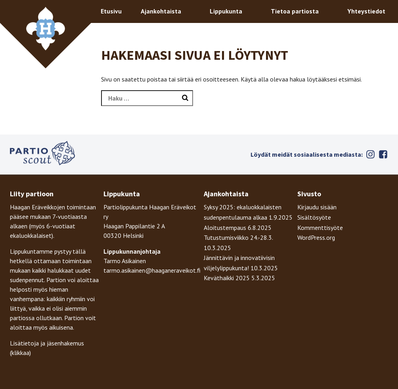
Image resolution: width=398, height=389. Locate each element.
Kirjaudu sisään (317, 207)
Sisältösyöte (314, 217)
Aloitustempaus (225, 228)
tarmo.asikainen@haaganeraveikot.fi (152, 270)
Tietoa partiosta (295, 11)
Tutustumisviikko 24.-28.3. (238, 237)
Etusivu (111, 11)
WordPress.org (316, 237)
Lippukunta (226, 11)
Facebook (383, 154)
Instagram (370, 154)
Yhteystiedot (366, 11)
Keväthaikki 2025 (227, 278)
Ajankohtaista (161, 11)
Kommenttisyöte (320, 228)
